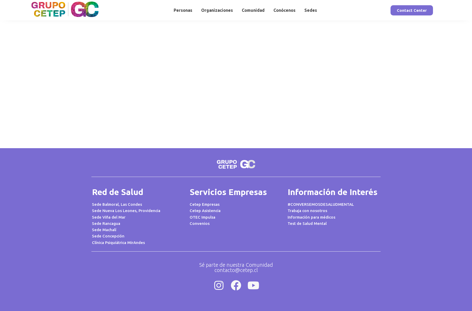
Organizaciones (217, 10)
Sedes (310, 10)
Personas (183, 10)
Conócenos (284, 10)
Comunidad (253, 10)
